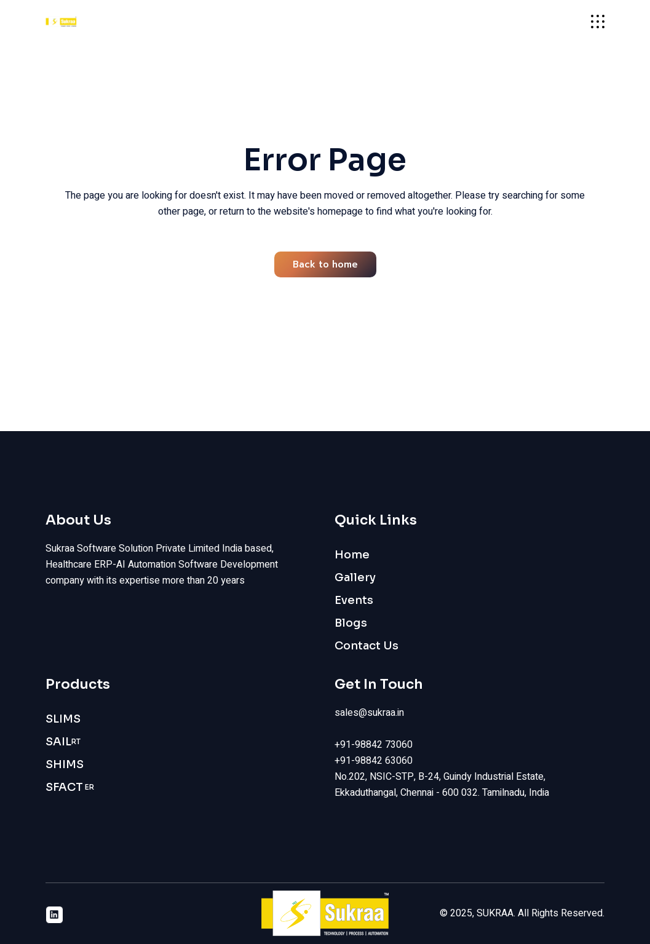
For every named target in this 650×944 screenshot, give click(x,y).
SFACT (70, 787)
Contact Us (366, 645)
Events (354, 600)
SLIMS (63, 719)
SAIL (63, 742)
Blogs (351, 623)
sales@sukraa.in (369, 712)
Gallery (355, 577)
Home (352, 554)
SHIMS (65, 764)
